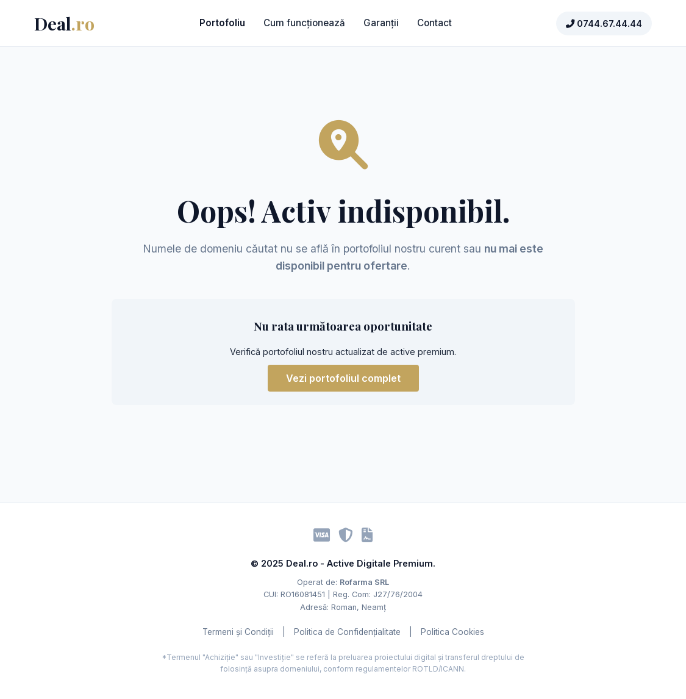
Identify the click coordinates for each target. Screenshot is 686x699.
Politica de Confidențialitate (347, 632)
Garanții (381, 23)
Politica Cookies (452, 632)
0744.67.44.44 (604, 23)
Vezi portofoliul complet (343, 378)
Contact (434, 23)
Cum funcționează (304, 23)
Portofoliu (222, 23)
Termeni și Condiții (238, 632)
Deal (64, 23)
